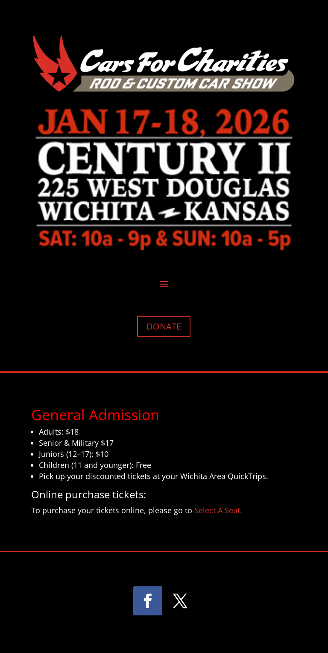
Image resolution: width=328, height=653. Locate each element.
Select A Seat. (217, 510)
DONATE (163, 326)
